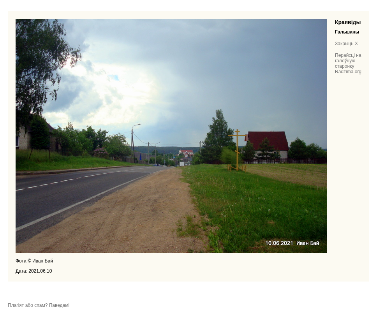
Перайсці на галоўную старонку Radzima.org (348, 63)
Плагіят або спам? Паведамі (38, 305)
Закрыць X (346, 43)
